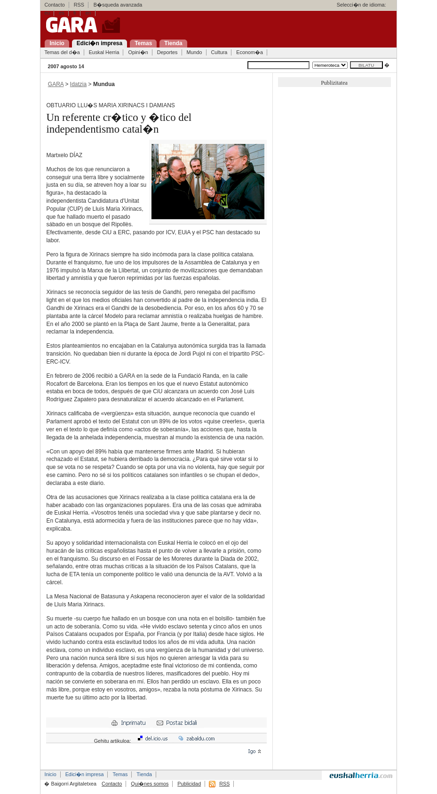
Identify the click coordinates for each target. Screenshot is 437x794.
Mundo (194, 52)
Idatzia (78, 84)
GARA (56, 84)
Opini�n (138, 52)
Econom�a (249, 52)
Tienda (144, 774)
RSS (79, 5)
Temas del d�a (61, 52)
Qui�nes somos (149, 783)
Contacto (54, 5)
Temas (119, 774)
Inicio (50, 774)
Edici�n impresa (84, 774)
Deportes (167, 52)
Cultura (219, 52)
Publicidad (189, 783)
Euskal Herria (104, 52)
